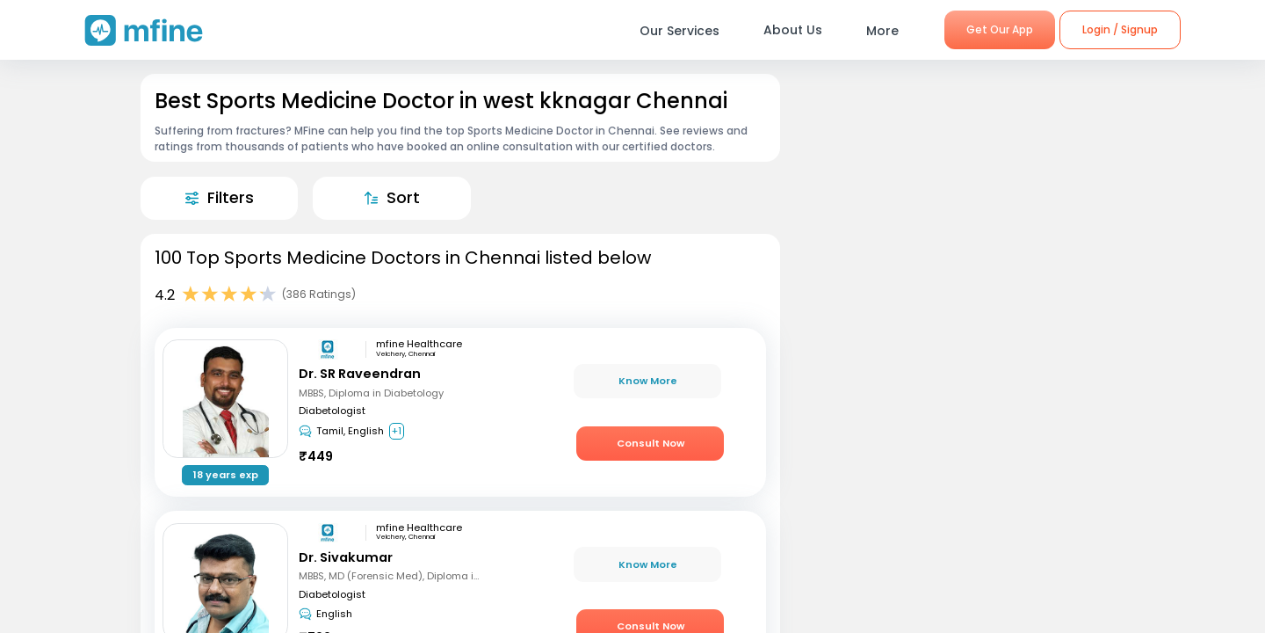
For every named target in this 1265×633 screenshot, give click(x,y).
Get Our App (999, 29)
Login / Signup (1120, 29)
